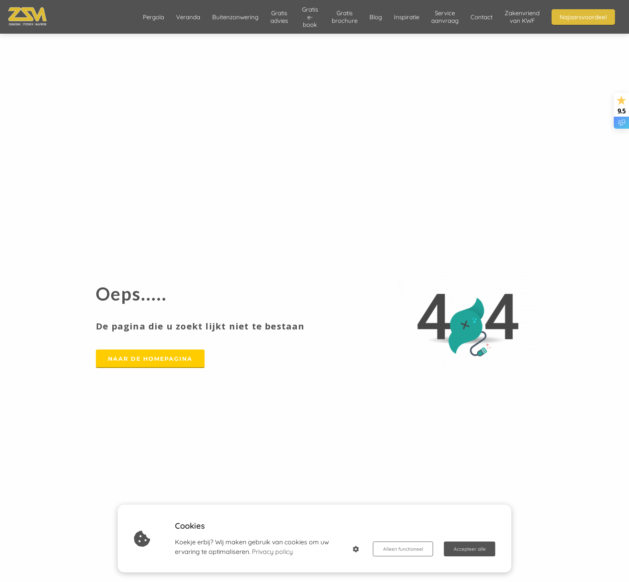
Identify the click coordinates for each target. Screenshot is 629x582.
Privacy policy (272, 552)
